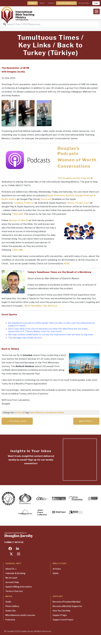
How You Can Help (61, 610)
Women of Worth (77, 159)
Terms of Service (14, 591)
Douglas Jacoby (26, 631)
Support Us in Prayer (63, 619)
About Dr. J (10, 569)
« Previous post (17, 421)
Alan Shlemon (37, 412)
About (42, 3)
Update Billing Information (18, 586)
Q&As (56, 573)
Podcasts (10, 619)
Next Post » (86, 421)
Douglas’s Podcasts (68, 151)
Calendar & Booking (15, 573)
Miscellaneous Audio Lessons (20, 615)
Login (96, 3)
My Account (11, 578)
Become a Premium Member (67, 601)
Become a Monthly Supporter (67, 606)
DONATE (32, 3)
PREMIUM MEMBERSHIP (66, 3)
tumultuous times (54, 412)
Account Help (84, 3)
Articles (19, 412)
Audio (8, 601)
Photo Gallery (12, 606)
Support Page (60, 615)
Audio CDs (10, 610)
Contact (51, 3)
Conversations (73, 166)
